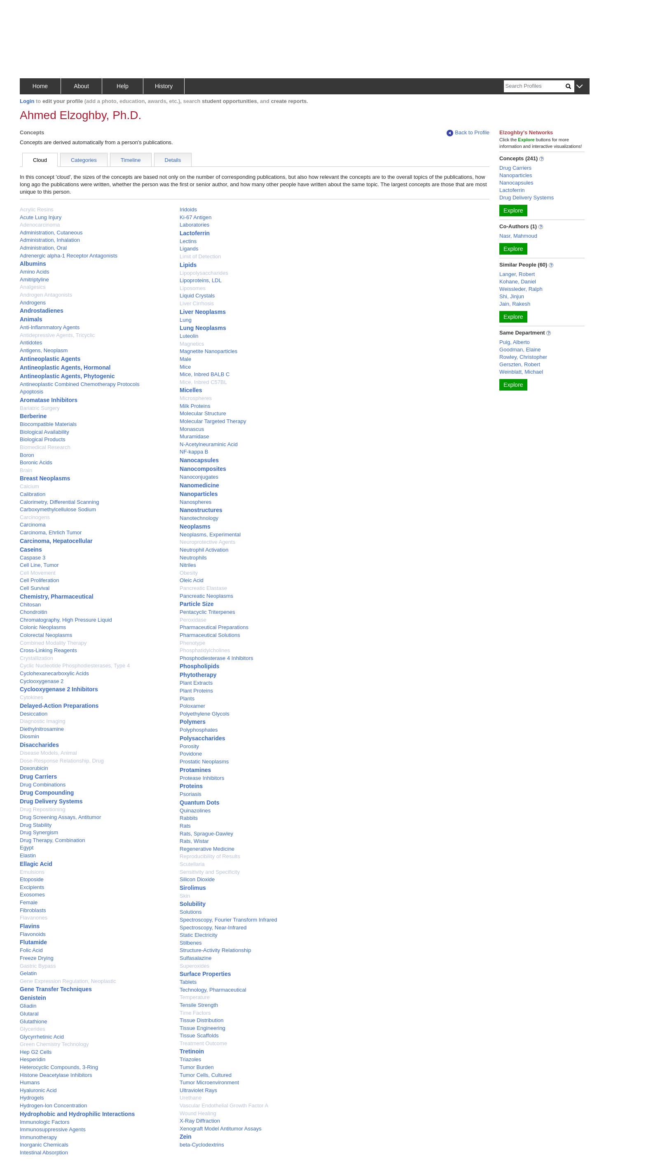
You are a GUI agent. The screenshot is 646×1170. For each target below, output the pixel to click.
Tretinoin (192, 1051)
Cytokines (31, 697)
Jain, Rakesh (514, 304)
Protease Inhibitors (202, 778)
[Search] (535, 86)
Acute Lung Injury (40, 217)
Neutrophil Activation (204, 550)
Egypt (26, 848)
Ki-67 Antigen (195, 217)
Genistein (33, 997)
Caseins (31, 549)
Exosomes (32, 895)
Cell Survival (34, 588)
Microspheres (196, 398)
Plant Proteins (196, 691)
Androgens (33, 303)
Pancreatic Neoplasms (206, 596)
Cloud (40, 160)
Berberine (33, 416)
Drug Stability (35, 825)
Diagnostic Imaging (43, 721)
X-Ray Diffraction (200, 1121)
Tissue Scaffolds (199, 1035)
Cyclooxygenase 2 (41, 681)
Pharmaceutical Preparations (214, 627)
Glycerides (32, 1029)
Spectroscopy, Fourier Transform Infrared (228, 920)
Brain (26, 470)
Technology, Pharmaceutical (213, 990)
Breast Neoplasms (45, 478)
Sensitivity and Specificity (210, 872)
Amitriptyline (34, 279)
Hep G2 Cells (35, 1052)
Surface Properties (205, 974)
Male (185, 359)
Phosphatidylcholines (205, 650)
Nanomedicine (199, 485)
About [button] (81, 86)
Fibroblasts (33, 910)
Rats (185, 826)
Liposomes (193, 288)
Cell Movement (38, 573)
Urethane (190, 1098)
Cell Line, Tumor (39, 565)
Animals (31, 319)
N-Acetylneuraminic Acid (209, 444)
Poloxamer (192, 706)
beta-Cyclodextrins (202, 1145)
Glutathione (33, 1021)
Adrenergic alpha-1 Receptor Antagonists (68, 256)
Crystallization (36, 658)
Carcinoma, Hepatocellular (56, 541)
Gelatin (28, 973)
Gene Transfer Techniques (56, 989)
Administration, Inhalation (50, 240)
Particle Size (197, 604)
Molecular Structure (203, 413)
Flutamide (33, 942)
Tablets (188, 982)
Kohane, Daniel (517, 281)
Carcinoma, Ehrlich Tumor (51, 532)
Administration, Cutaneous (51, 232)
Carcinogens (35, 517)
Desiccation (33, 714)
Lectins (188, 241)
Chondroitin (33, 612)
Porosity (189, 746)
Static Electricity (199, 935)
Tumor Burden (197, 1067)
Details (173, 160)
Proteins (191, 786)
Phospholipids (199, 666)
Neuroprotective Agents (207, 542)
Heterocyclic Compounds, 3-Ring (59, 1067)
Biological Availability (44, 432)
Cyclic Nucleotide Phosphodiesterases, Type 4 (75, 665)
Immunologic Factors (45, 1122)
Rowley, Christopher (523, 357)
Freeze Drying (37, 958)
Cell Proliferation (39, 580)
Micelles (191, 390)
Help (123, 86)
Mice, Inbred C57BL (203, 382)
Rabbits (189, 818)
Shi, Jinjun (511, 296)
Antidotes (31, 342)
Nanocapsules (199, 460)
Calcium (29, 486)
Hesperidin (32, 1059)
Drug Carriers (38, 776)
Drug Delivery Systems (51, 801)
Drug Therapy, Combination (52, 840)
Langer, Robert (517, 274)
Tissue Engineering (202, 1028)
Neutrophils (193, 558)
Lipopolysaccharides (204, 273)
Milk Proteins (195, 406)
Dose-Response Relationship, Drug (62, 761)
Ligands (189, 249)
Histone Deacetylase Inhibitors (56, 1075)
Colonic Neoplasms (43, 627)
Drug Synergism (39, 832)
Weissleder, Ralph (521, 289)
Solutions (190, 912)
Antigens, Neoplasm (44, 350)
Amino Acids (34, 272)
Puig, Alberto (514, 342)
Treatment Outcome (203, 1043)
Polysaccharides (202, 738)
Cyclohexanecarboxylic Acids (54, 673)
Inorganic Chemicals (44, 1145)
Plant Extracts (196, 683)
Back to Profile (468, 132)
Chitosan (30, 604)
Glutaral (29, 1014)
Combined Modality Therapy (53, 643)
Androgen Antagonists (46, 295)
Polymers (193, 721)
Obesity (189, 573)
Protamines (195, 770)
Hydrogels (32, 1098)
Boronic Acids (36, 462)
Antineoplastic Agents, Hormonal (65, 367)
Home (40, 86)
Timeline (131, 160)
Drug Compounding (47, 792)
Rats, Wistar (194, 841)
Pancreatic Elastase (203, 588)
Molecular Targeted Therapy (213, 421)
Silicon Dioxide (197, 879)
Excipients (32, 887)
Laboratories (194, 225)
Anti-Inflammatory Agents (50, 327)
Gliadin (28, 1006)
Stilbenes (190, 943)
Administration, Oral (43, 248)
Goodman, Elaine (520, 349)
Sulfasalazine (195, 958)
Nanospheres (195, 502)
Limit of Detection (200, 256)
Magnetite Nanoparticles (208, 351)
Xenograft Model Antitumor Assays (221, 1129)
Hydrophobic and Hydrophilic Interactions (77, 1114)
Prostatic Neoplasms (204, 761)
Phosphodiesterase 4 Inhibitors (216, 658)
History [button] (164, 86)
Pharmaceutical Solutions (210, 635)
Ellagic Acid (36, 864)
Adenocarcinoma (40, 225)
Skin (185, 896)
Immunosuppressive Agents (53, 1129)
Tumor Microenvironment (209, 1082)
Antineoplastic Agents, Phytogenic (67, 376)
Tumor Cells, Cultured (206, 1075)
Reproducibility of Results (210, 856)
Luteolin (189, 336)
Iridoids (188, 209)
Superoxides (194, 966)
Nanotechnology (199, 518)
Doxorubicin (34, 768)
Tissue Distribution (201, 1020)
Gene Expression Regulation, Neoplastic (68, 981)
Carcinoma (33, 525)
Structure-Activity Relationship (215, 950)
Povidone (191, 754)
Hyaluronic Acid (38, 1090)
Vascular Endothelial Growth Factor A (224, 1105)
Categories (84, 160)
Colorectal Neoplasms (46, 635)
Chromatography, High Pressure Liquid (66, 620)
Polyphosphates (199, 730)
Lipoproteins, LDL (201, 280)
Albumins (33, 263)
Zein (186, 1136)
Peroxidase (193, 620)
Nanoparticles (199, 494)
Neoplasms (195, 526)
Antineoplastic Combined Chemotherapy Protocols (80, 384)
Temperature (195, 997)
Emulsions (32, 872)
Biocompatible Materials (48, 424)
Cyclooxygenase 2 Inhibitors (59, 689)
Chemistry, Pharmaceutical (57, 596)
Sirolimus (193, 888)
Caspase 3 (32, 558)
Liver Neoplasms (203, 312)
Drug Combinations (43, 785)
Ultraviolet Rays (198, 1090)
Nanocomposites (203, 469)
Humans (30, 1082)
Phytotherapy (198, 675)
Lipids (188, 265)
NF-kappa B (194, 452)
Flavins (30, 926)
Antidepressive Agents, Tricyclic (57, 335)
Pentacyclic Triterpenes (207, 612)
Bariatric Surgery (40, 408)
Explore (513, 210)
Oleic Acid (192, 580)
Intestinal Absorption (44, 1152)
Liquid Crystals (197, 295)
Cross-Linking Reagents (48, 650)
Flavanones (33, 918)
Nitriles (188, 565)
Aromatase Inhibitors (48, 400)
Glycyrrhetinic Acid (42, 1037)
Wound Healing (198, 1113)
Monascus (192, 429)
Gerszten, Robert (519, 364)
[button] (579, 87)
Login (27, 101)
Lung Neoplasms (203, 328)
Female (28, 902)
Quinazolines (195, 810)
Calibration (32, 494)
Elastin (28, 855)
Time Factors (195, 1013)
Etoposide (32, 879)
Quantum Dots (199, 802)
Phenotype (192, 643)
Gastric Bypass (38, 966)
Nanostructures (201, 510)
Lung (186, 320)
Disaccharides (39, 745)
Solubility (193, 904)
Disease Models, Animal (48, 753)
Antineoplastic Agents (50, 359)
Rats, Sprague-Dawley (206, 834)
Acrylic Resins (37, 209)
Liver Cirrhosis (197, 303)
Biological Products (43, 439)
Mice (185, 367)
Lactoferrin (195, 233)
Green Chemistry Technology (54, 1044)
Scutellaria (192, 864)
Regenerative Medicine (207, 849)
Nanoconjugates (199, 477)
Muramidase (194, 436)
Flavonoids (33, 934)
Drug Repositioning (43, 809)
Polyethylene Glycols (204, 714)
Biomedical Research (45, 447)
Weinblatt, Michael (521, 372)
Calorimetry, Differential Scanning (59, 502)
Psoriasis (190, 794)
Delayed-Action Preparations (59, 705)
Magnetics (192, 344)
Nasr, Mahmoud (518, 236)
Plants (187, 698)
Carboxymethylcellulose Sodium (58, 509)
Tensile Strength (199, 1005)
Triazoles (190, 1059)
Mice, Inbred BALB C (204, 374)
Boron (27, 455)
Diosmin (29, 736)
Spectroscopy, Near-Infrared (213, 927)
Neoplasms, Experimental (210, 534)
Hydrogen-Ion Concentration (53, 1105)
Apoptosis (31, 391)
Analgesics (33, 287)
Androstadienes (41, 310)
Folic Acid (31, 950)
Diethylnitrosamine (42, 729)
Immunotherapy (38, 1137)
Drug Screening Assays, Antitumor (60, 817)
